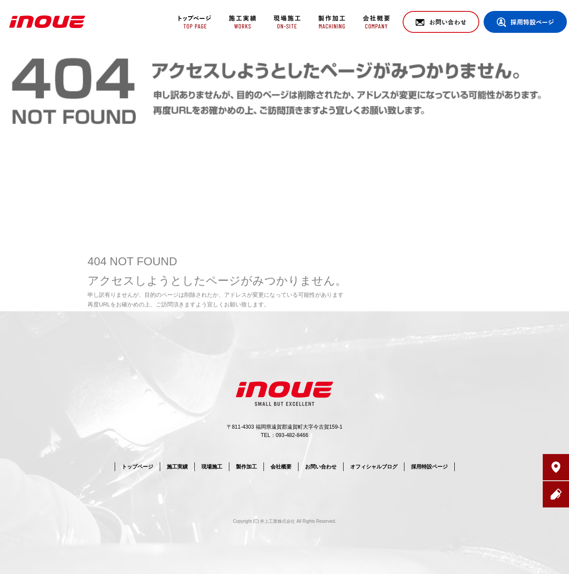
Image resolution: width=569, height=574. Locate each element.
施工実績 (240, 21)
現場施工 (286, 21)
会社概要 (377, 21)
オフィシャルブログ (373, 467)
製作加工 (332, 21)
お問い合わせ (440, 21)
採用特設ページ (525, 21)
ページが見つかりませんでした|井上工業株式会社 (498, 52)
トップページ (194, 21)
